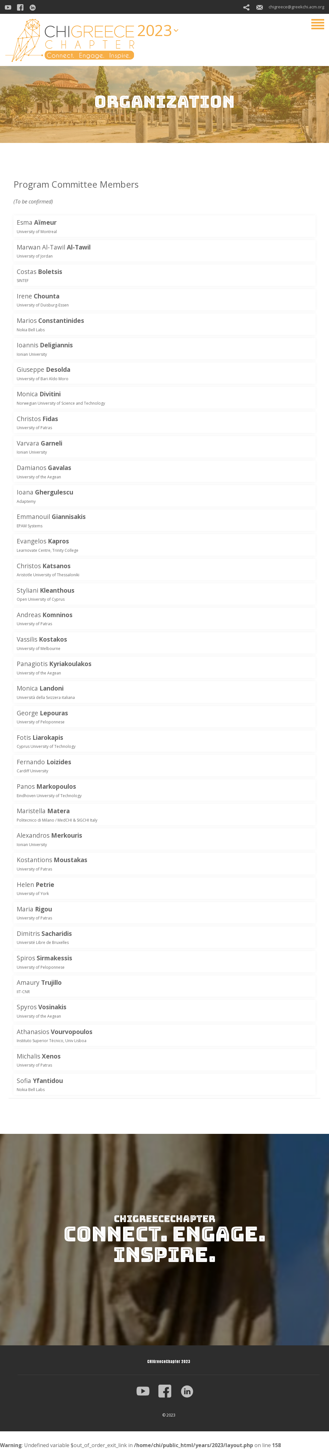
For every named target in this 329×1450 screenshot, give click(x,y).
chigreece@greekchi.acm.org (290, 7)
